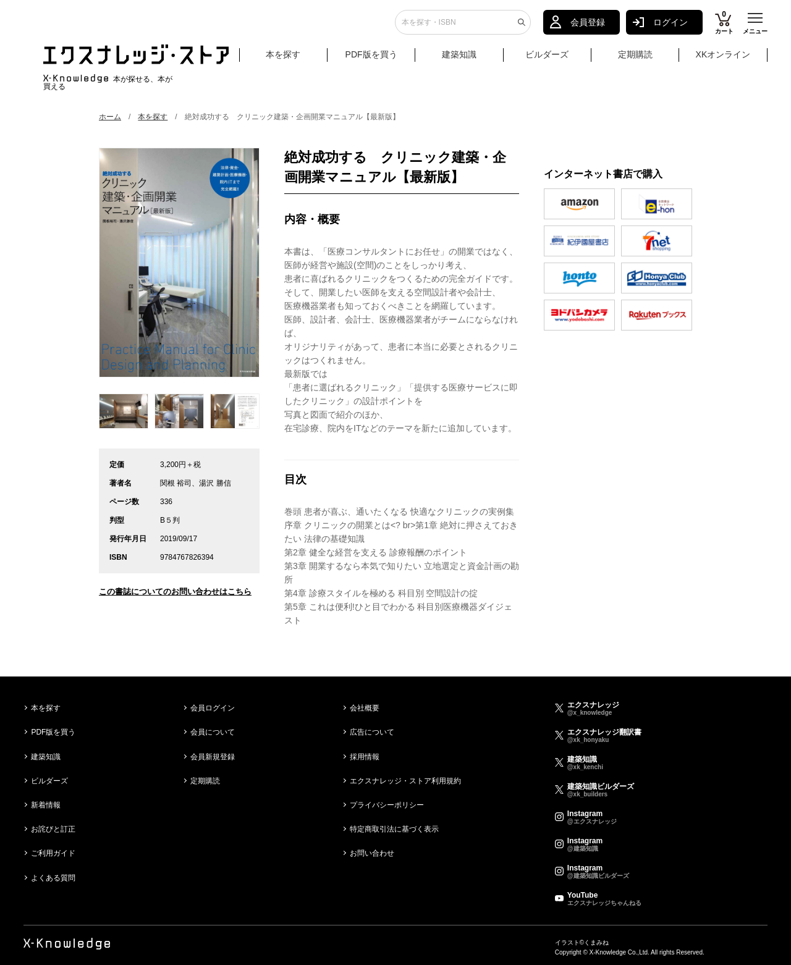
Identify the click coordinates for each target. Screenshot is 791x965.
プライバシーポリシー (387, 805)
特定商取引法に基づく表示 (394, 829)
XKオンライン (723, 60)
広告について (372, 732)
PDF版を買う (371, 60)
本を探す (295, 60)
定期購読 (635, 60)
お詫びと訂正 (53, 829)
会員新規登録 (212, 756)
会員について (212, 732)
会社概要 (364, 708)
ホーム (110, 116)
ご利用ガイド (53, 853)
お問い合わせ (372, 853)
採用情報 (364, 756)
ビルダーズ (547, 60)
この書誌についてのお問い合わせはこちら (175, 591)
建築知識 (459, 60)
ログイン (670, 28)
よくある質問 (53, 878)
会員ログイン (212, 708)
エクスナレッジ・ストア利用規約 (405, 781)
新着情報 (46, 805)
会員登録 (587, 28)
